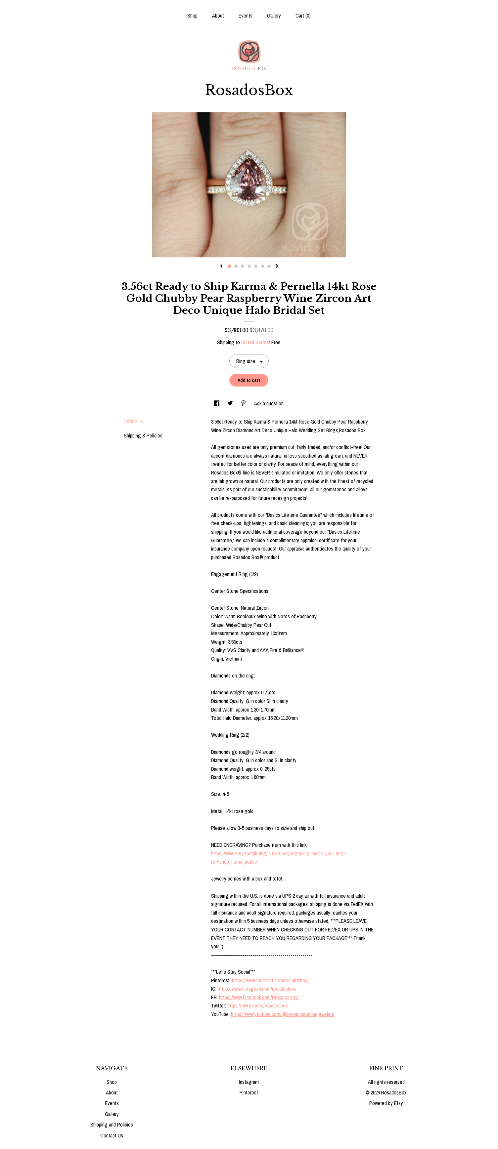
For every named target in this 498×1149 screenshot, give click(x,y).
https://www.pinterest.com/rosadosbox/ (270, 980)
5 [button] (255, 266)
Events (245, 15)
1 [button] (229, 266)
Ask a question (269, 403)
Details (133, 421)
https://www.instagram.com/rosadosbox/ (257, 988)
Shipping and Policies (111, 1124)
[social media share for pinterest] (244, 403)
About (218, 15)
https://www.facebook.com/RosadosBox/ (259, 997)
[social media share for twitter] (230, 403)
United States (255, 342)
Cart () (303, 15)
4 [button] (249, 266)
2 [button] (236, 266)
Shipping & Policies (143, 435)
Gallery (274, 15)
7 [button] (269, 266)
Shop (192, 15)
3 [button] (242, 266)
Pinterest (249, 1092)
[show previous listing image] (221, 266)
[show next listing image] (277, 266)
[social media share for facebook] (217, 403)
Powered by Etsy (386, 1103)
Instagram (249, 1082)
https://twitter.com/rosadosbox (257, 1005)
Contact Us (111, 1135)
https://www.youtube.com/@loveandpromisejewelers (282, 1014)
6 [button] (262, 266)
